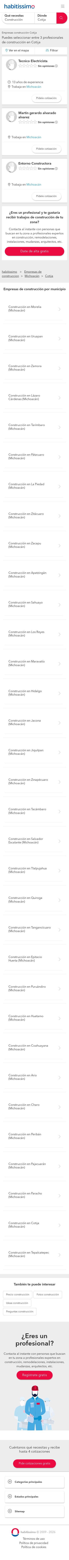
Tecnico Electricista (32, 61)
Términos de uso (34, 1539)
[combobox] (18, 18)
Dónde (42, 15)
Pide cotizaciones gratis (34, 1463)
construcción (17, 1294)
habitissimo (9, 272)
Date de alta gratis (34, 251)
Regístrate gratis (34, 1375)
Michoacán (33, 86)
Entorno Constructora (34, 163)
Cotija (49, 276)
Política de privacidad (33, 1543)
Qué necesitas (14, 15)
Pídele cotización (46, 98)
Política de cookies (33, 1547)
